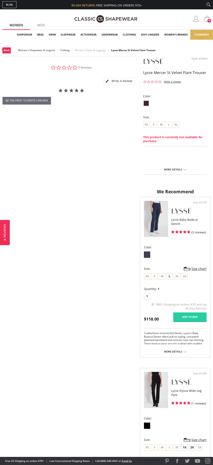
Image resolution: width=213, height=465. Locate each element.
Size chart (92, 273)
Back (7, 50)
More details (173, 169)
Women (16, 25)
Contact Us (82, 424)
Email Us (127, 461)
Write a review (172, 81)
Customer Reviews (141, 396)
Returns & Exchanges (89, 417)
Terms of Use (35, 446)
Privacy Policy (138, 417)
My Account (82, 396)
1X (152, 280)
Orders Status (84, 403)
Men (41, 25)
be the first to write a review (27, 100)
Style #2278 (93, 206)
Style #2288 (198, 206)
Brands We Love (139, 403)
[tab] (119, 81)
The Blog (134, 410)
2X (159, 280)
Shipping (79, 410)
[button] (5, 232)
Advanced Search (86, 390)
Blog (9, 4)
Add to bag (84, 321)
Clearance (201, 34)
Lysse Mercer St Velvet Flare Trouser (133, 50)
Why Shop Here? (139, 390)
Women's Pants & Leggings (90, 50)
